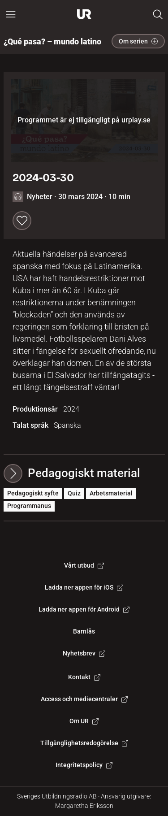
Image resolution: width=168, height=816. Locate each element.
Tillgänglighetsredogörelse (84, 743)
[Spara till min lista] (22, 220)
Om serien (138, 41)
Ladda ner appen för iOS (84, 587)
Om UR (84, 721)
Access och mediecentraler (84, 699)
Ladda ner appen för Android (84, 609)
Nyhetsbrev (84, 653)
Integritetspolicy (84, 764)
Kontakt (84, 677)
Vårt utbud (84, 565)
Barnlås (84, 631)
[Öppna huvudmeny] (10, 14)
